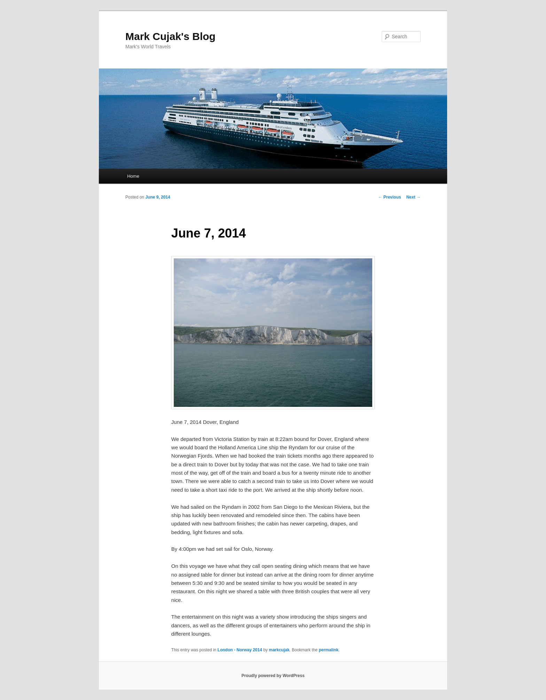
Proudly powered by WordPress (272, 675)
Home (133, 176)
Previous (389, 197)
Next (413, 197)
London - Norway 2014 (240, 649)
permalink (328, 649)
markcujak (279, 649)
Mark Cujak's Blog (170, 36)
